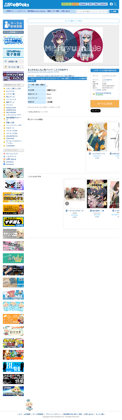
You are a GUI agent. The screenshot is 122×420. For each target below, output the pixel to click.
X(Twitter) (10, 162)
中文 (90, 4)
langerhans (97, 213)
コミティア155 (11, 131)
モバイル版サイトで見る (73, 21)
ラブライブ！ (97, 156)
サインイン (66, 4)
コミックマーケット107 (13, 125)
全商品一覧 (11, 62)
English (83, 4)
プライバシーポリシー (53, 414)
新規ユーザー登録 (53, 11)
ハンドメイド (11, 99)
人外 (19, 88)
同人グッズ (10, 97)
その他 (49, 102)
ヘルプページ (21, 11)
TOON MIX (10, 138)
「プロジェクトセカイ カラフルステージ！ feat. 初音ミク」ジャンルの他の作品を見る (57, 80)
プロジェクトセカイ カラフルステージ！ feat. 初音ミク (55, 76)
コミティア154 (11, 133)
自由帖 (75, 213)
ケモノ (8, 88)
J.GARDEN (10, 146)
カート (75, 4)
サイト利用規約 (38, 414)
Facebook (10, 164)
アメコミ (9, 105)
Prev (67, 204)
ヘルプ (19, 414)
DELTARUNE (11, 112)
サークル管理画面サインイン (13, 32)
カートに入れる (104, 103)
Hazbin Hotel (11, 108)
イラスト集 (10, 94)
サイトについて (12, 154)
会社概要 (27, 414)
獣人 (14, 88)
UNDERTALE (11, 110)
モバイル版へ (100, 414)
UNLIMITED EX (12, 136)
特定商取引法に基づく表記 (72, 414)
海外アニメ (10, 102)
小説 (12, 122)
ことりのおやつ (107, 80)
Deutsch (103, 4)
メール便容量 (97, 90)
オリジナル (10, 91)
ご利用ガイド (10, 11)
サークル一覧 (12, 67)
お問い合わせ (65, 11)
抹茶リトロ (51, 90)
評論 (8, 122)
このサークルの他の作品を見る (105, 70)
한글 (96, 4)
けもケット (10, 128)
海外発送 (36, 11)
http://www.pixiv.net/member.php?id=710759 (43, 72)
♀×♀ (49, 98)
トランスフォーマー (13, 115)
